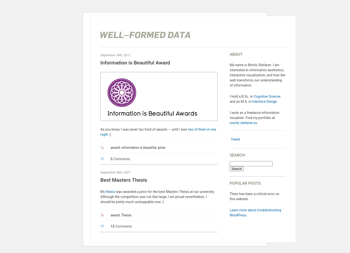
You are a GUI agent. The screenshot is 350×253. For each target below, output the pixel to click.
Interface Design (264, 101)
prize (161, 148)
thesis (110, 192)
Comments (120, 159)
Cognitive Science (267, 96)
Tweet (235, 139)
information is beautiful (139, 148)
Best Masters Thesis (123, 180)
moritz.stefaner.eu (243, 123)
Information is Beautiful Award (135, 63)
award (115, 148)
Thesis (126, 215)
